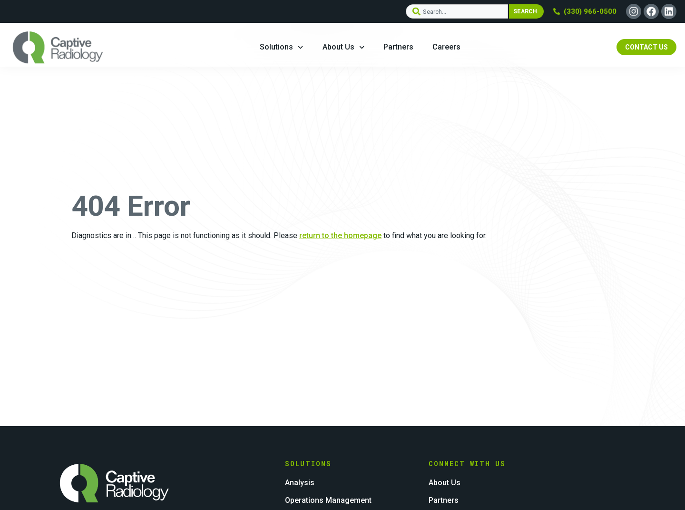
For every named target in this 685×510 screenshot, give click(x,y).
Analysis (299, 481)
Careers (446, 46)
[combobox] (457, 11)
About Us (343, 47)
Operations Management (328, 495)
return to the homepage (340, 235)
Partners (398, 46)
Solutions (281, 47)
